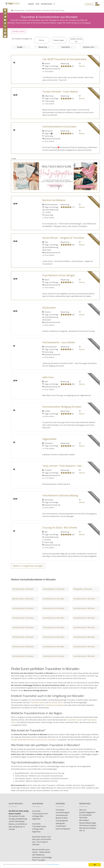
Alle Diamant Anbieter (87, 830)
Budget (20, 49)
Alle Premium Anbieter (87, 827)
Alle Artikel (83, 820)
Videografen (60, 825)
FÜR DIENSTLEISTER (46, 4)
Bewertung (43, 49)
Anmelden (89, 5)
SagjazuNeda (49, 441)
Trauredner (60, 812)
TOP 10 (82, 833)
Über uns (82, 812)
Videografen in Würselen (82, 591)
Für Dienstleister (85, 817)
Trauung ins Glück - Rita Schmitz (59, 529)
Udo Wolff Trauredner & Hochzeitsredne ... (65, 61)
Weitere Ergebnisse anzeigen (28, 568)
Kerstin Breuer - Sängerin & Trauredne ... (64, 239)
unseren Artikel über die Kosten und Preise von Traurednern (34, 742)
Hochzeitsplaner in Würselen (54, 591)
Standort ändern (18, 33)
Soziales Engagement (87, 814)
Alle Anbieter (84, 822)
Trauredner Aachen (37, 705)
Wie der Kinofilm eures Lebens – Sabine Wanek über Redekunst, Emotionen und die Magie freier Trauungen (42, 857)
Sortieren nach (89, 49)
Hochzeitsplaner (62, 823)
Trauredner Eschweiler (53, 707)
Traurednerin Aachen (74, 722)
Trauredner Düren (56, 705)
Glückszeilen (49, 309)
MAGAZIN (31, 4)
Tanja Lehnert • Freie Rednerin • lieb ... (63, 468)
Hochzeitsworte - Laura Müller (58, 344)
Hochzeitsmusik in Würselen (23, 591)
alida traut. (48, 379)
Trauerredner (61, 828)
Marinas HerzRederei (53, 202)
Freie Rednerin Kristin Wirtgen (58, 277)
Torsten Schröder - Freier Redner (60, 93)
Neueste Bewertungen (87, 825)
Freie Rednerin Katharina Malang (60, 497)
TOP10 (37, 4)
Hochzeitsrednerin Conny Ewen (59, 128)
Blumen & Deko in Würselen (23, 601)
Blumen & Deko (62, 820)
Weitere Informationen (68, 865)
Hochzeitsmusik (62, 817)
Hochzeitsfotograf (62, 815)
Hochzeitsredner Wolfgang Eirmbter (61, 408)
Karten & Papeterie (63, 831)
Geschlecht (65, 49)
